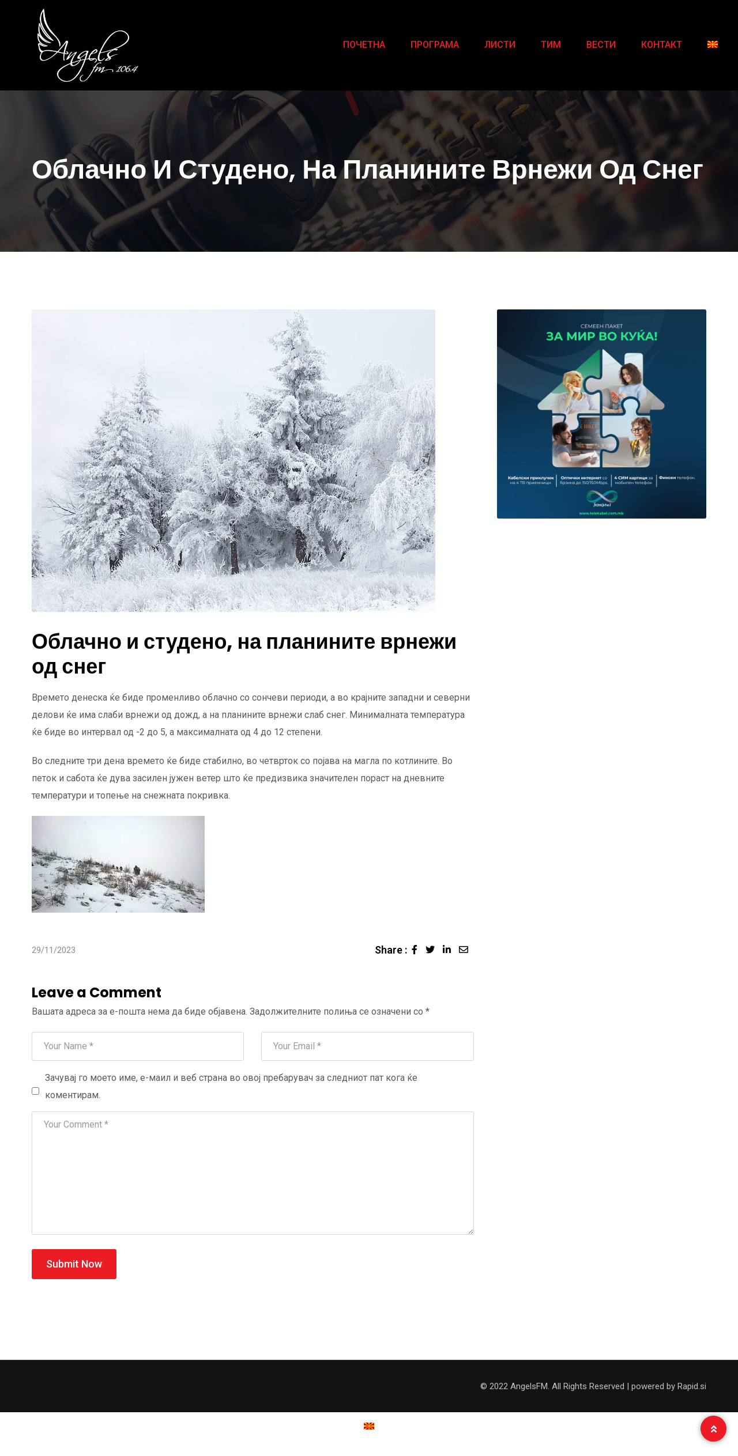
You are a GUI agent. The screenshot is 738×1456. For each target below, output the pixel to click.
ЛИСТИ (499, 44)
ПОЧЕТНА (364, 44)
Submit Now (74, 1264)
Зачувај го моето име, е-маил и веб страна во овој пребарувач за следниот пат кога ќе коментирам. (231, 1086)
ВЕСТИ (601, 44)
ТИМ (551, 44)
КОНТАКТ (661, 44)
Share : (391, 950)
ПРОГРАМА (435, 44)
